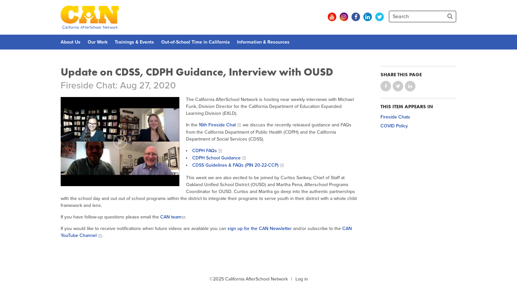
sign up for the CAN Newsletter (260, 228)
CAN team (170, 217)
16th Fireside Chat (217, 125)
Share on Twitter (398, 86)
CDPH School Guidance (216, 158)
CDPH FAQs (204, 150)
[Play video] (120, 141)
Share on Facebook (385, 86)
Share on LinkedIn (410, 86)
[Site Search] (451, 16)
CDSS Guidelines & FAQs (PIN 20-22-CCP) (235, 165)
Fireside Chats (395, 117)
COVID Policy (394, 126)
